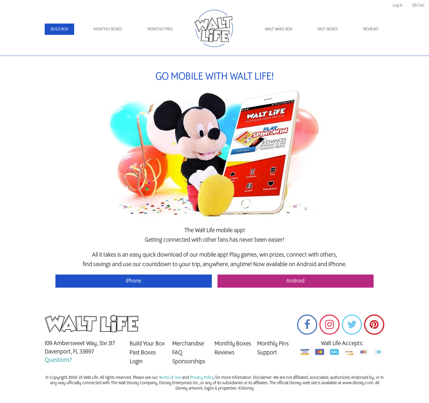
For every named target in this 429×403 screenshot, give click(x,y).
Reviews (370, 29)
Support (267, 352)
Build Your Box (147, 343)
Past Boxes (328, 29)
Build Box (59, 29)
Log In (397, 5)
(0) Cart (418, 5)
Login (136, 361)
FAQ (177, 352)
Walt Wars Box (278, 29)
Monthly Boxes (108, 29)
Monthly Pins (160, 29)
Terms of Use (170, 377)
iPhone (133, 281)
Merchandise (188, 343)
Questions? (58, 360)
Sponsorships (188, 361)
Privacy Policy (202, 377)
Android (295, 281)
